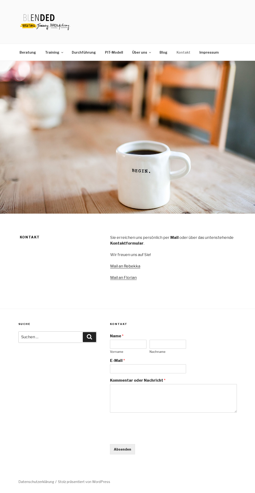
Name (117, 336)
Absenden (122, 449)
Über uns (142, 52)
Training (54, 52)
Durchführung (84, 52)
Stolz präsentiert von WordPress (84, 482)
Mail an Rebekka (125, 266)
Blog (163, 52)
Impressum (209, 52)
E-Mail (117, 360)
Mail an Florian (123, 277)
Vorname (116, 352)
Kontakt (183, 52)
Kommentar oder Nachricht (138, 380)
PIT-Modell (114, 52)
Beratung (28, 52)
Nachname (158, 352)
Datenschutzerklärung (36, 482)
